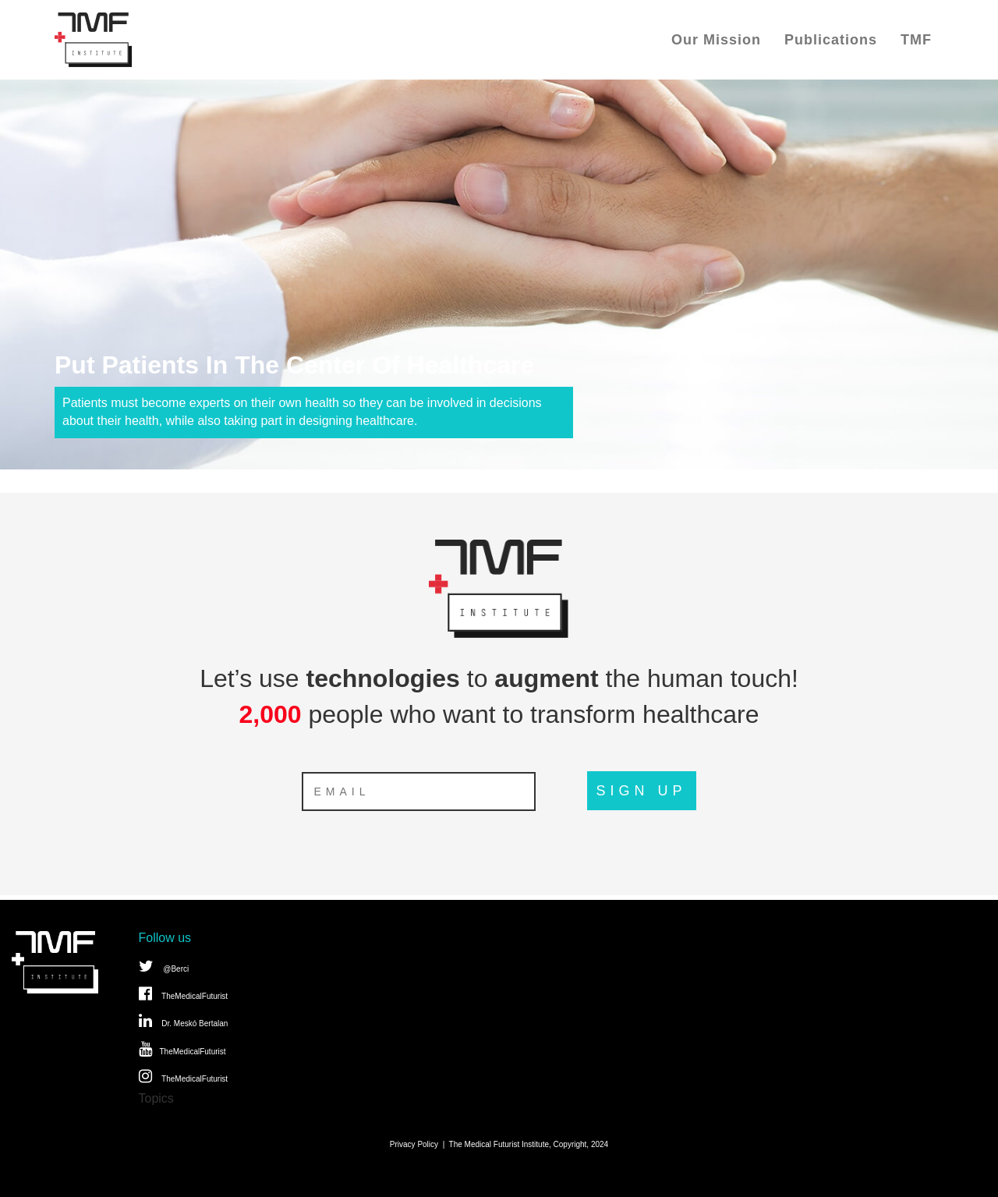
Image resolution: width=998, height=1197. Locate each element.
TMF (916, 40)
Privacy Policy (414, 1144)
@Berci (164, 966)
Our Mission (716, 40)
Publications (830, 40)
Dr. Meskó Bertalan (183, 1021)
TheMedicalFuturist (183, 993)
